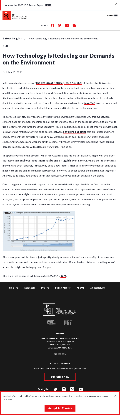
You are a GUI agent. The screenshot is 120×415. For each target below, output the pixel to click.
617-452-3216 (60, 354)
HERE (48, 5)
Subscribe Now (60, 376)
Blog (6, 45)
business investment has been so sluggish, (45, 160)
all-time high (21, 194)
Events (45, 288)
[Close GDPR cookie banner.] (115, 396)
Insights (13, 288)
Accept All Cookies (60, 408)
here (63, 275)
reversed (89, 102)
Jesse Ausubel (73, 82)
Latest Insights (12, 38)
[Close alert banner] (116, 4)
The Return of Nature (49, 82)
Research (29, 288)
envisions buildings (74, 131)
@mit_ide (43, 389)
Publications (62, 288)
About (80, 288)
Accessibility (97, 288)
